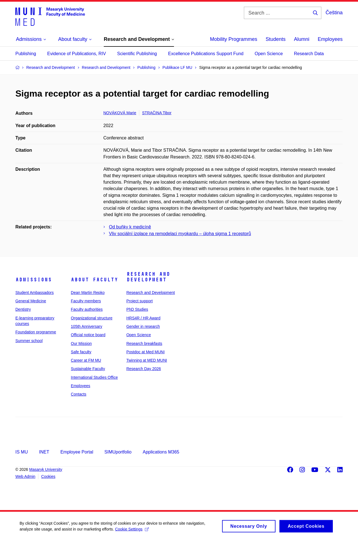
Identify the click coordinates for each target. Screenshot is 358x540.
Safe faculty (81, 352)
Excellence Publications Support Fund (206, 53)
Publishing (25, 53)
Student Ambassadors (34, 292)
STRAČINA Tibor (156, 113)
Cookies (48, 476)
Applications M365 (161, 452)
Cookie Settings (132, 531)
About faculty (94, 280)
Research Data (309, 53)
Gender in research (143, 326)
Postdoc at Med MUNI (145, 352)
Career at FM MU (86, 360)
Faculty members (86, 301)
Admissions (33, 280)
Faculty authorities (87, 309)
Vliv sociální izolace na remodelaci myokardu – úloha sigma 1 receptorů (180, 233)
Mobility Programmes (233, 39)
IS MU (21, 452)
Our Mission (81, 343)
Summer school (29, 340)
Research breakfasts (144, 343)
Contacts (78, 394)
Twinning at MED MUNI (146, 360)
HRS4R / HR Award (143, 318)
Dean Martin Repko (88, 292)
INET (44, 452)
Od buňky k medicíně (130, 227)
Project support (139, 301)
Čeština (334, 12)
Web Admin (25, 476)
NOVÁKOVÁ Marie (119, 113)
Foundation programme (35, 332)
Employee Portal (76, 452)
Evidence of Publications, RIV (76, 53)
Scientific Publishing (137, 53)
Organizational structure (91, 318)
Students (276, 39)
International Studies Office (94, 377)
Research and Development (148, 277)
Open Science (269, 53)
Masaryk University (45, 469)
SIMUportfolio (117, 452)
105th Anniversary (86, 326)
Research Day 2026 (143, 368)
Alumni (301, 39)
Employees (330, 39)
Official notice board (88, 335)
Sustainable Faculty (88, 368)
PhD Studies (137, 309)
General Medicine (30, 301)
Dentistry (23, 309)
